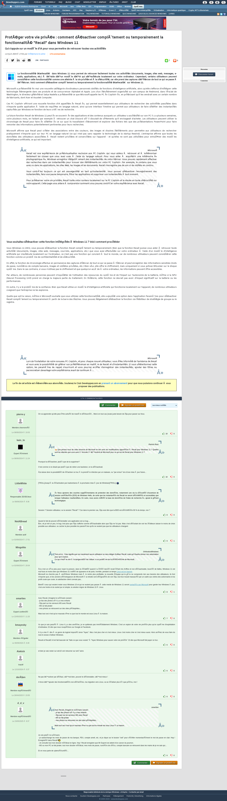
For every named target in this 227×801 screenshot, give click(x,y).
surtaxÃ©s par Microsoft (139, 590)
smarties (21, 604)
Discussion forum (204, 74)
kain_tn (21, 445)
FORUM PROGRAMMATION (73, 14)
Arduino (56, 10)
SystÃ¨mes (138, 7)
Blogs (68, 2)
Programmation (100, 7)
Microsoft (63, 7)
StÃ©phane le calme (36, 56)
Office (119, 7)
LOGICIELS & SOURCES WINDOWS (152, 14)
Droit (125, 2)
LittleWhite (21, 489)
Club (133, 2)
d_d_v (20, 708)
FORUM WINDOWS (51, 14)
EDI (89, 7)
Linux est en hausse (124, 577)
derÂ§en (20, 682)
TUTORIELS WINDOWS (110, 14)
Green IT (112, 10)
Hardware (66, 10)
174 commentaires (57, 56)
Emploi (102, 2)
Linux (48, 10)
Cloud (43, 7)
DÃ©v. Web (81, 7)
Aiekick (21, 656)
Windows (39, 10)
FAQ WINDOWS (92, 14)
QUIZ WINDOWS (129, 14)
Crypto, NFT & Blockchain (198, 10)
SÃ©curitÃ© (123, 10)
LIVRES (171, 14)
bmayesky (20, 630)
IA (49, 7)
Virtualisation (159, 10)
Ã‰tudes (114, 2)
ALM (55, 7)
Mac (81, 10)
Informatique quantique (176, 10)
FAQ (60, 2)
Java (72, 7)
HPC (74, 10)
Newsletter (89, 2)
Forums (38, 2)
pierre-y (21, 420)
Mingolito (21, 553)
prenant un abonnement (114, 385)
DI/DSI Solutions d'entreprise (26, 7)
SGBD (111, 7)
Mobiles (128, 7)
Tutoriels (50, 2)
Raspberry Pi (91, 10)
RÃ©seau (102, 10)
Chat (77, 2)
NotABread (21, 527)
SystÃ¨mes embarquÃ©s (141, 10)
